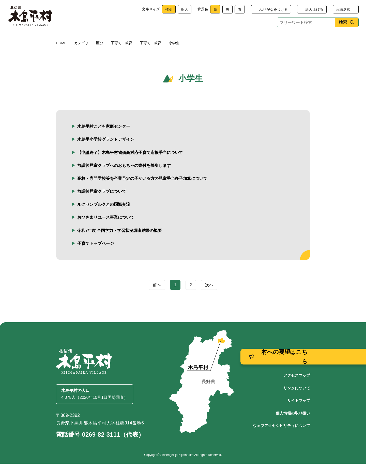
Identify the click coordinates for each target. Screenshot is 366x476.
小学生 (174, 55)
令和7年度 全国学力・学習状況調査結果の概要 (119, 243)
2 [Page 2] (191, 297)
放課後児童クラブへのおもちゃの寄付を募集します (124, 178)
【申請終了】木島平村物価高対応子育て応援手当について (130, 165)
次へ (209, 297)
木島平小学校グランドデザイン (105, 151)
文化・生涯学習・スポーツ (239, 39)
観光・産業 (188, 39)
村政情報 (291, 39)
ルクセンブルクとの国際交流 (103, 216)
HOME (61, 55)
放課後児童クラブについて (101, 203)
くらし (75, 39)
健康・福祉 (112, 39)
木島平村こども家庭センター (103, 138)
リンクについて (296, 400)
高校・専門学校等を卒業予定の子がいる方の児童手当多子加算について (142, 190)
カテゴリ (81, 55)
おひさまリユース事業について (105, 229)
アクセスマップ (296, 387)
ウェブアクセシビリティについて (281, 438)
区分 (99, 55)
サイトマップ (298, 412)
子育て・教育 (150, 39)
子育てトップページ (95, 255)
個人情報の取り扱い (293, 425)
